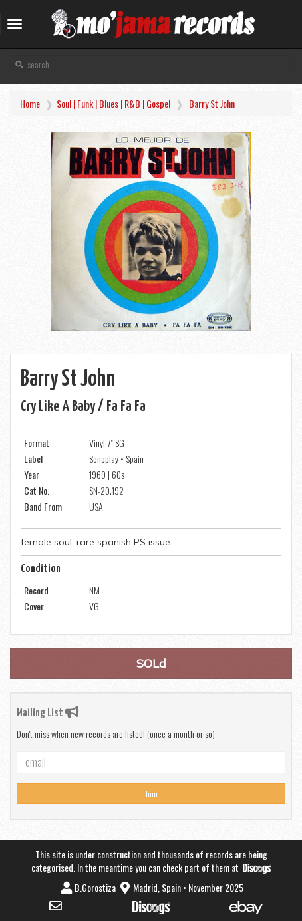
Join (151, 793)
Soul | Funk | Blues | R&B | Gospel (113, 103)
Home (30, 103)
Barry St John (212, 103)
